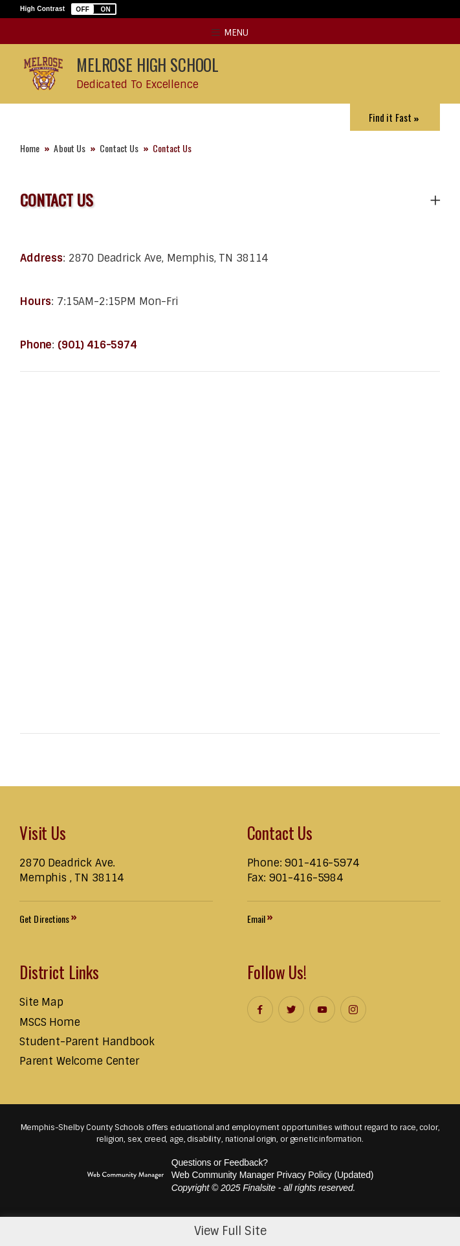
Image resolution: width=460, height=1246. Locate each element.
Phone (36, 345)
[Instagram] (353, 1009)
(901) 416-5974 (97, 345)
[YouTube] (322, 1009)
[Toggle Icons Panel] (395, 117)
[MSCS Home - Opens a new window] (49, 1022)
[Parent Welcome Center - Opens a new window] (79, 1061)
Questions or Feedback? (219, 1162)
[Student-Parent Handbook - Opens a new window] (87, 1041)
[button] (93, 9)
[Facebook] (260, 1009)
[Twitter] (291, 1009)
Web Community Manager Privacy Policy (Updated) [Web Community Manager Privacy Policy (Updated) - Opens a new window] (272, 1175)
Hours (35, 301)
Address (41, 258)
